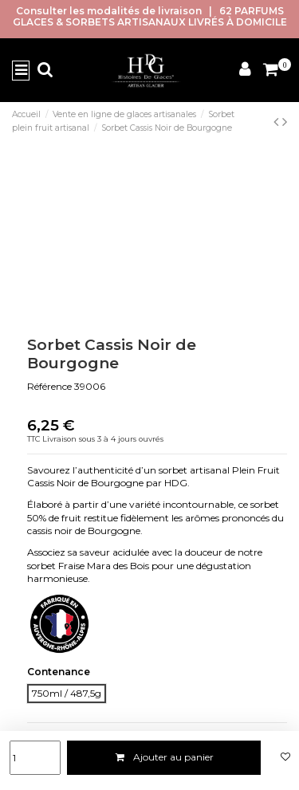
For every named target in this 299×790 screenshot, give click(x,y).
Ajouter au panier (164, 757)
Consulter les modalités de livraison (109, 11)
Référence (49, 386)
